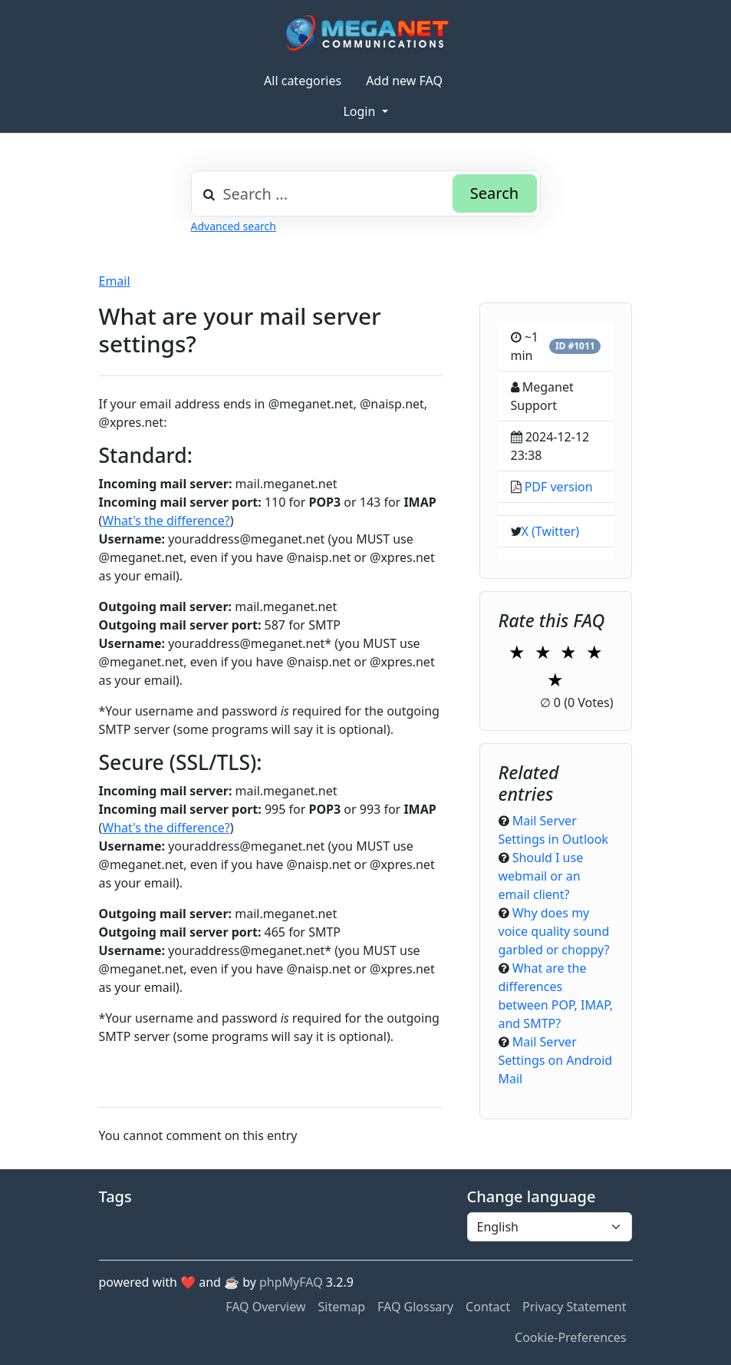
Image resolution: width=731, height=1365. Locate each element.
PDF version (559, 486)
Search (494, 193)
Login (360, 111)
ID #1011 (575, 345)
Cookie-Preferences (570, 1337)
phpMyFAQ (291, 1282)
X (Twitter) (551, 531)
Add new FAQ (404, 80)
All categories (302, 80)
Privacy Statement (574, 1306)
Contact (488, 1306)
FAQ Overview (265, 1306)
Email (114, 281)
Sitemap (342, 1306)
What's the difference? (165, 520)
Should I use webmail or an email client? (541, 876)
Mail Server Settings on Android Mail (556, 1060)
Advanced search (233, 226)
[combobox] (366, 193)
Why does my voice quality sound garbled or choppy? (554, 931)
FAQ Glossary (415, 1306)
